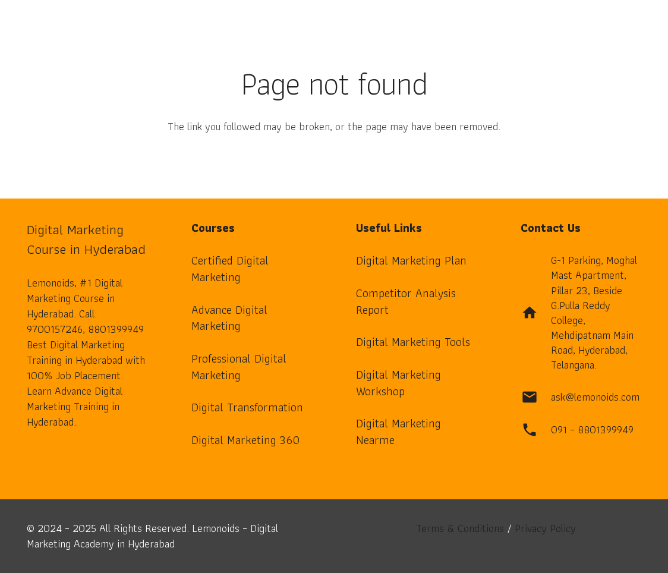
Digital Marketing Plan (411, 260)
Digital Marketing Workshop (398, 383)
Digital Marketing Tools (413, 341)
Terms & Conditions (460, 528)
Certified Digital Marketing (230, 268)
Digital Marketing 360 (245, 439)
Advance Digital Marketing (229, 318)
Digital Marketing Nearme (398, 431)
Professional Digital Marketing (238, 367)
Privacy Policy (545, 528)
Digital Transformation (247, 407)
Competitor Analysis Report (406, 301)
